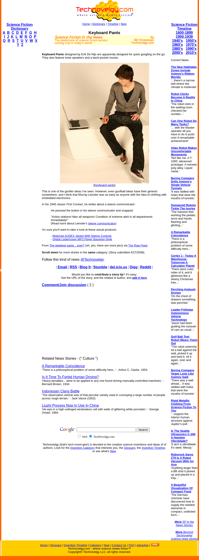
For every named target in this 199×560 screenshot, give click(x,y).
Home (86, 24)
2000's (177, 53)
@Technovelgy (92, 259)
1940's (177, 41)
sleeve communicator (101, 223)
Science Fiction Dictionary (19, 27)
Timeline (113, 24)
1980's (177, 49)
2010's (191, 53)
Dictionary (98, 24)
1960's (177, 45)
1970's (191, 45)
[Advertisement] (19, 117)
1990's (191, 49)
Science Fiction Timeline (184, 27)
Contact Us (119, 545)
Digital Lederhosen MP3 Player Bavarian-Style (82, 239)
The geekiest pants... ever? (66, 245)
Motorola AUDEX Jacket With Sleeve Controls (82, 236)
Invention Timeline (153, 447)
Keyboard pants (104, 185)
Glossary (129, 447)
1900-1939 (184, 37)
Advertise (143, 545)
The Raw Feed (137, 245)
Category (95, 545)
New (124, 24)
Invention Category (82, 447)
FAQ (131, 545)
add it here (139, 277)
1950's (191, 41)
